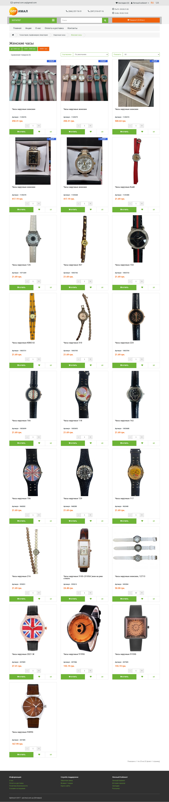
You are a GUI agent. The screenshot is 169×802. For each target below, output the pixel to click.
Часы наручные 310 (73, 343)
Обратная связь (67, 781)
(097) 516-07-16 (96, 11)
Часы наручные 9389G (22, 732)
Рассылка (116, 789)
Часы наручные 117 (124, 498)
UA (157, 2)
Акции (28, 28)
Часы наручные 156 (21, 498)
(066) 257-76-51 (74, 11)
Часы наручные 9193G (125, 654)
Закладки (115, 786)
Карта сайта (65, 786)
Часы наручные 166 (21, 421)
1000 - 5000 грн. (30, 49)
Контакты (72, 28)
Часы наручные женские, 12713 (130, 576)
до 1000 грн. (15, 49)
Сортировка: (67, 55)
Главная (17, 28)
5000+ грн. (44, 49)
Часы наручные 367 (73, 265)
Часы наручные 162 (124, 421)
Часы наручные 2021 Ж (23, 654)
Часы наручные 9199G (74, 654)
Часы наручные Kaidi (125, 187)
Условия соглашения (17, 789)
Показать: (117, 55)
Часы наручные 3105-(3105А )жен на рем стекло (83, 577)
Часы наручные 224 (124, 343)
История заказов (118, 783)
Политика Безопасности (18, 786)
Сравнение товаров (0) (21, 55)
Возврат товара (67, 783)
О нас (38, 28)
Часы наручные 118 (73, 421)
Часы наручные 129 (73, 498)
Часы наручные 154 (124, 265)
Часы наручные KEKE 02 (23, 343)
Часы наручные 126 (21, 265)
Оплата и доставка (54, 28)
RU (152, 2)
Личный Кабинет (118, 781)
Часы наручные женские (23, 109)
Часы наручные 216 (21, 576)
